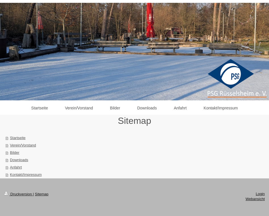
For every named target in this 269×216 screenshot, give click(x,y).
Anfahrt (16, 167)
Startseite (18, 138)
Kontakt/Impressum (26, 174)
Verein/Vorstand (23, 145)
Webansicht (255, 199)
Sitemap (41, 194)
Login (260, 194)
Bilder (14, 152)
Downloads (19, 160)
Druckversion (18, 194)
